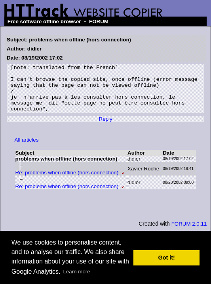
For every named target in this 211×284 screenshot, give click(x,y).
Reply (105, 128)
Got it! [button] (166, 257)
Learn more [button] (76, 272)
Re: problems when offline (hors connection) (67, 182)
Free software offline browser (44, 21)
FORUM (98, 21)
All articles (27, 149)
